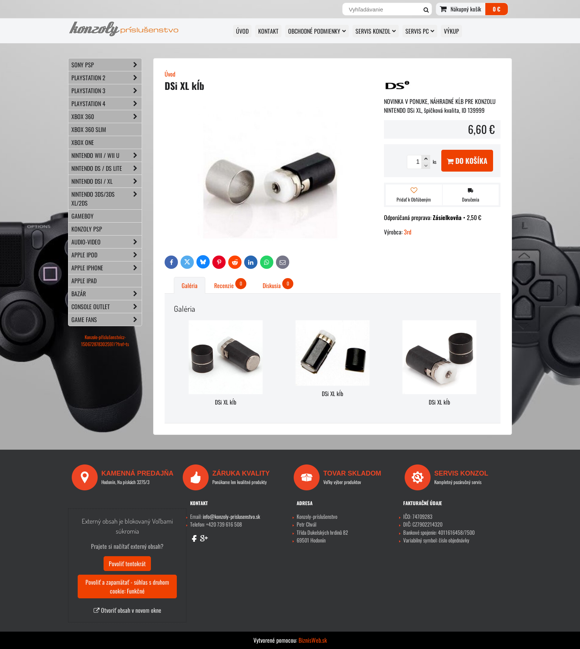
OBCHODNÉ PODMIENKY (317, 31)
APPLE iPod (106, 255)
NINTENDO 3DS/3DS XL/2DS (106, 198)
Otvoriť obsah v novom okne (127, 610)
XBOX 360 (106, 116)
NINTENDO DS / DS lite (106, 168)
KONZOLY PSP (86, 228)
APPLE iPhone (106, 267)
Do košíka (467, 160)
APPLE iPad (84, 280)
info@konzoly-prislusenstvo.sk (231, 516)
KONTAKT (268, 31)
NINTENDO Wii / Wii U (106, 155)
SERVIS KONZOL (375, 31)
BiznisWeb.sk (313, 640)
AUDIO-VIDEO (106, 242)
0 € (496, 9)
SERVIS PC (419, 31)
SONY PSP (106, 64)
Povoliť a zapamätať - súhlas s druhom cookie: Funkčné (127, 586)
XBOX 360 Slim (88, 129)
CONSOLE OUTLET (106, 306)
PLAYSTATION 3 (106, 90)
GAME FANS (106, 319)
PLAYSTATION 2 (106, 77)
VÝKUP (451, 31)
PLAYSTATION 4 (106, 103)
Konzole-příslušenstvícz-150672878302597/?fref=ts (105, 341)
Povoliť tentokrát (127, 563)
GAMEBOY (82, 216)
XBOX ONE (82, 142)
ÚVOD (242, 31)
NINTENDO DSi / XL (106, 181)
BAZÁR (106, 293)
